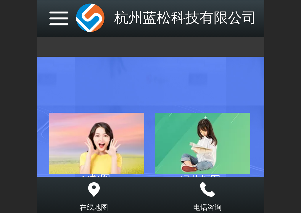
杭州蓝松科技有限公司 (185, 17)
